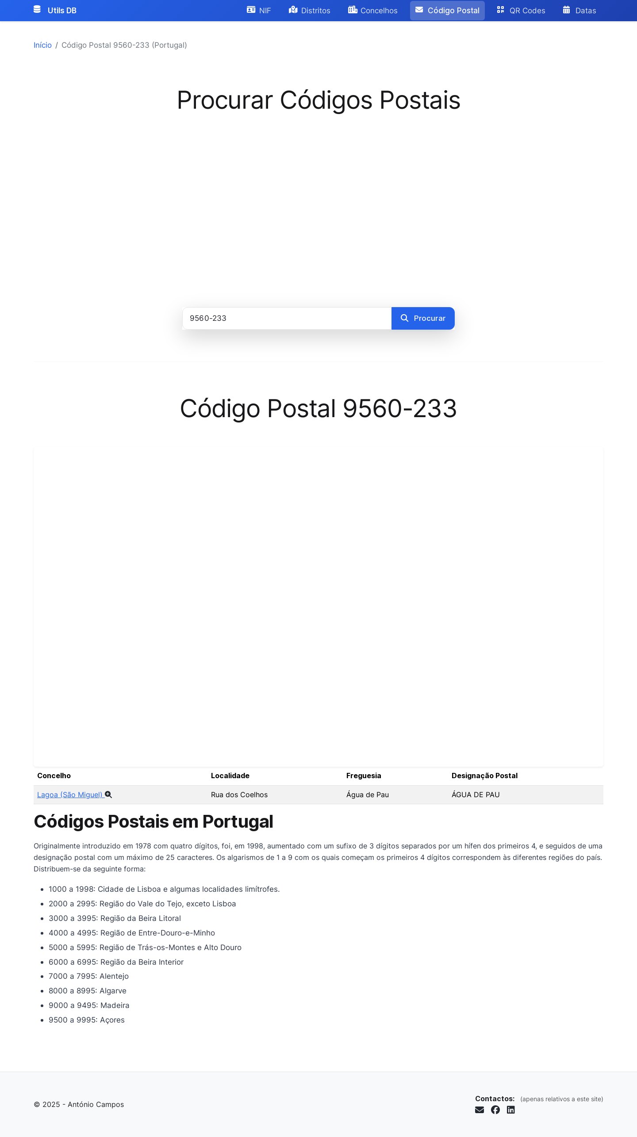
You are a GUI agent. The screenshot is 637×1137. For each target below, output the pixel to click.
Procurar (423, 318)
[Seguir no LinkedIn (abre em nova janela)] (511, 1110)
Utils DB (55, 10)
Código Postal (447, 10)
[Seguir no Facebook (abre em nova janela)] (495, 1110)
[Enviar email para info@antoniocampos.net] (479, 1110)
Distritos (309, 10)
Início (43, 44)
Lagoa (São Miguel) (74, 794)
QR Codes (521, 10)
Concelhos (373, 10)
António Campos (96, 1104)
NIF (259, 10)
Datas (579, 10)
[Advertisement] (318, 204)
